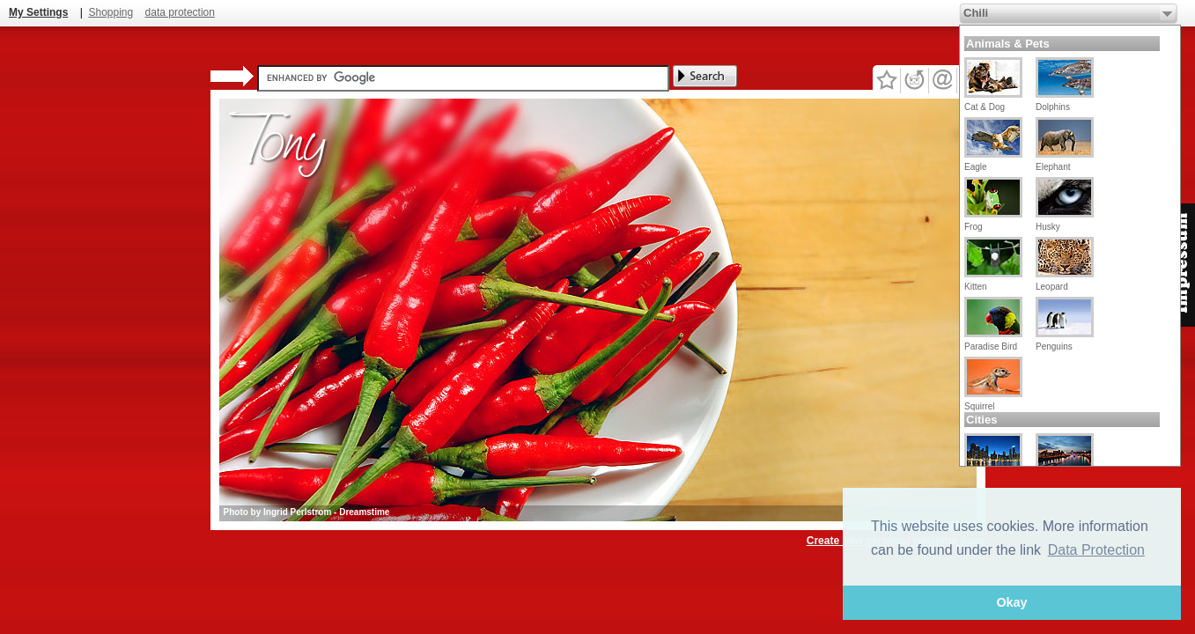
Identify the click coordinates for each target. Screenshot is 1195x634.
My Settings (38, 12)
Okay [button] (1011, 602)
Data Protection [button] (1096, 549)
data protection (180, 12)
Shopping (110, 12)
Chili (975, 12)
